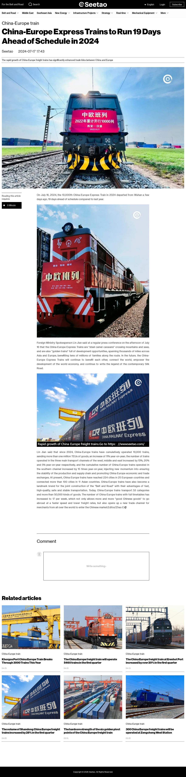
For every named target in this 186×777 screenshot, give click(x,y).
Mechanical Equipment (143, 13)
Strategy (106, 13)
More (163, 13)
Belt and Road (9, 13)
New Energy (61, 13)
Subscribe (177, 4)
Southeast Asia (44, 13)
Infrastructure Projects (84, 13)
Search (34, 4)
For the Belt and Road (12, 4)
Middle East (27, 13)
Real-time (121, 13)
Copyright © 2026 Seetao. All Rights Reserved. (93, 772)
